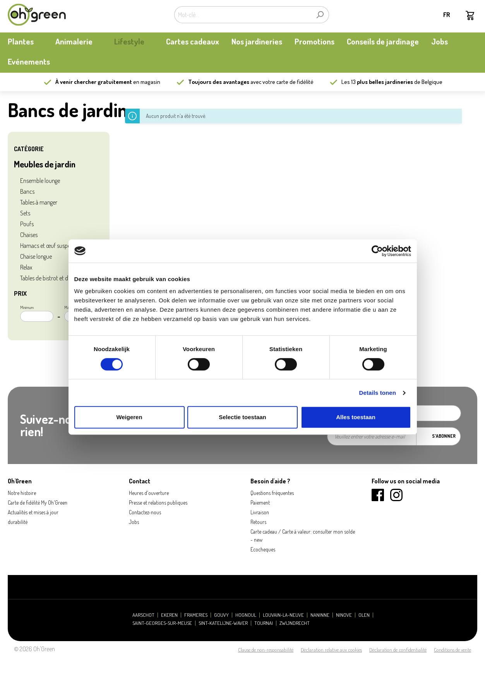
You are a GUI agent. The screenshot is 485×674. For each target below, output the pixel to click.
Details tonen (377, 392)
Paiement (260, 502)
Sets (25, 213)
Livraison (259, 512)
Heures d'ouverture (149, 493)
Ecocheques (262, 549)
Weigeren (129, 417)
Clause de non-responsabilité (265, 650)
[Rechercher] (320, 14)
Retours (258, 522)
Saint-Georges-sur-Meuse (162, 623)
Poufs (27, 224)
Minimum (36, 313)
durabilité (17, 522)
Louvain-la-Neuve (283, 615)
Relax (26, 267)
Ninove (344, 615)
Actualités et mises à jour (33, 512)
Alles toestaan (355, 417)
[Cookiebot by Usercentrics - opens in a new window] (377, 251)
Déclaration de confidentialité (398, 650)
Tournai (263, 623)
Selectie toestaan (242, 417)
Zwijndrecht (294, 623)
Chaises (29, 235)
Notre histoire (22, 493)
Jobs (134, 522)
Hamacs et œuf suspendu (50, 245)
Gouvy (221, 615)
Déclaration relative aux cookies (331, 650)
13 (382, 81)
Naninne (319, 615)
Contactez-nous (145, 512)
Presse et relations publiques (158, 502)
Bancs (27, 191)
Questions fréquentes (272, 493)
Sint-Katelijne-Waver (223, 623)
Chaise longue (36, 256)
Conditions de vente (452, 650)
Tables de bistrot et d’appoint (53, 278)
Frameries (195, 615)
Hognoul (245, 615)
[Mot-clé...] (242, 14)
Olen (364, 615)
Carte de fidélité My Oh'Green (37, 502)
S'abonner (444, 436)
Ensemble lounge (40, 180)
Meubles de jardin (44, 164)
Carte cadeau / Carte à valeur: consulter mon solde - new (302, 535)
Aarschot (143, 615)
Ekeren (169, 615)
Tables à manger (38, 202)
